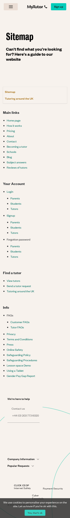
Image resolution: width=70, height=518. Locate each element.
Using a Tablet (15, 370)
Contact (12, 141)
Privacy (11, 334)
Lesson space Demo (19, 365)
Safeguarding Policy (18, 355)
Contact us (16, 408)
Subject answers (16, 162)
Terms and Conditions (20, 339)
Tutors (14, 209)
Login (10, 191)
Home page (14, 120)
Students (15, 203)
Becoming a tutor (17, 146)
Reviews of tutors (17, 167)
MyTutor (34, 6)
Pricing (11, 131)
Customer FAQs (19, 322)
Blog (9, 157)
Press (10, 344)
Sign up (58, 6)
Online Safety (15, 350)
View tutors (13, 281)
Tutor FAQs (17, 327)
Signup (11, 215)
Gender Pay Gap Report (21, 376)
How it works (14, 125)
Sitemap (10, 92)
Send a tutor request (19, 286)
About (10, 136)
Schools (11, 152)
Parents (15, 198)
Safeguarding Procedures (22, 360)
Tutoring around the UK (19, 98)
